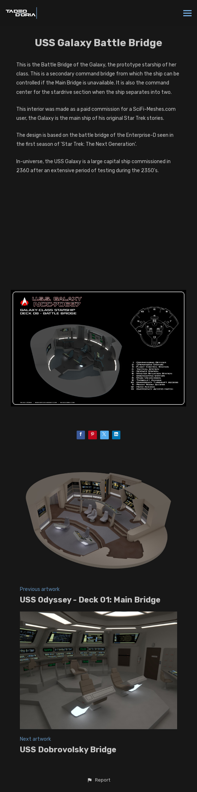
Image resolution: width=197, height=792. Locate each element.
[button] (98, 780)
